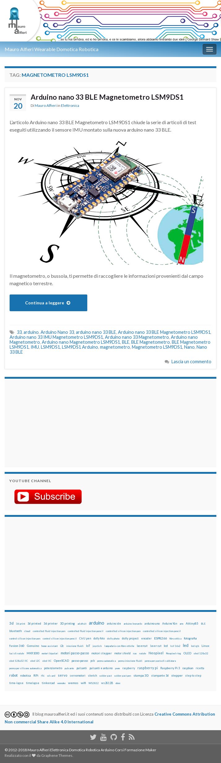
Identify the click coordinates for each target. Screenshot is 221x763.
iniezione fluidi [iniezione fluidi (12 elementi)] (75, 645)
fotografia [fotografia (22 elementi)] (190, 638)
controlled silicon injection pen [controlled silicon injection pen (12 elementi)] (123, 631)
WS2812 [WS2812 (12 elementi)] (94, 683)
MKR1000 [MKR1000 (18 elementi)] (33, 653)
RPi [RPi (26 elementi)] (35, 675)
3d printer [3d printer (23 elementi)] (51, 623)
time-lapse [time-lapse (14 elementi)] (16, 683)
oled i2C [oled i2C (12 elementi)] (35, 660)
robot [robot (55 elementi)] (13, 675)
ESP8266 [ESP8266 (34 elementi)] (160, 638)
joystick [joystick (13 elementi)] (97, 645)
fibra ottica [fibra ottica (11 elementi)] (175, 638)
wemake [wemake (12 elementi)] (61, 683)
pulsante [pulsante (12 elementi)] (69, 668)
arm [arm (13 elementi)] (181, 623)
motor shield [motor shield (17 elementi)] (122, 653)
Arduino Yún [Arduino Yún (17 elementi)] (169, 623)
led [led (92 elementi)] (185, 645)
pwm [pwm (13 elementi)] (117, 668)
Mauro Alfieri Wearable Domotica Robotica (51, 49)
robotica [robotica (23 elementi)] (25, 675)
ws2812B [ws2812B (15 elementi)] (107, 683)
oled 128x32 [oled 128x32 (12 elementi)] (201, 653)
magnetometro (115, 347)
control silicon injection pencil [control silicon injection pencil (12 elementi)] (60, 638)
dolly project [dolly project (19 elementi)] (130, 638)
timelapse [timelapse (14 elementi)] (32, 683)
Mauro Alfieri (46, 105)
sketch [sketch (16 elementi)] (92, 675)
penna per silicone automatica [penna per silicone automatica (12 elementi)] (25, 668)
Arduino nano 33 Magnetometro (137, 337)
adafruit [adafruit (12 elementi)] (81, 623)
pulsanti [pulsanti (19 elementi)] (81, 668)
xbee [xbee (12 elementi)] (117, 683)
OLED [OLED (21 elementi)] (187, 653)
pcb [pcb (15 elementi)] (92, 660)
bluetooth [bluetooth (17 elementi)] (15, 631)
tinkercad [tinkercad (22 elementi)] (48, 683)
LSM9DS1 (50, 347)
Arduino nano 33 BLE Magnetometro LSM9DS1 (107, 97)
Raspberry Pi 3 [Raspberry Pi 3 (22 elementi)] (170, 668)
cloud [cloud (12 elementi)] (27, 631)
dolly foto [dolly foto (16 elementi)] (99, 638)
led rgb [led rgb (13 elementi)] (195, 645)
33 (19, 332)
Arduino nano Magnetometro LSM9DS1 (81, 342)
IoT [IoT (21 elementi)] (88, 645)
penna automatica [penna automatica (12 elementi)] (106, 660)
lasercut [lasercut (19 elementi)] (142, 645)
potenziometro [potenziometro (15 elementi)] (53, 668)
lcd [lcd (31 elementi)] (166, 645)
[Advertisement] (48, 422)
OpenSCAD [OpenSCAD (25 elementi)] (61, 660)
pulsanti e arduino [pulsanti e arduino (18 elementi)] (101, 668)
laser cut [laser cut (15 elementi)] (155, 645)
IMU (35, 347)
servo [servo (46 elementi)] (62, 675)
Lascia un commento (191, 361)
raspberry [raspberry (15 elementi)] (128, 668)
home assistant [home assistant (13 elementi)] (49, 645)
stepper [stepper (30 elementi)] (177, 675)
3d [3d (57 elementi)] (11, 623)
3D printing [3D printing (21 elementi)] (67, 623)
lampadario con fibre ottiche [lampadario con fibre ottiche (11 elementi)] (119, 645)
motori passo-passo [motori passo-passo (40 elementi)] (75, 653)
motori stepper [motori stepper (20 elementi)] (101, 653)
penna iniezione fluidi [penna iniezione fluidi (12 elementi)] (130, 660)
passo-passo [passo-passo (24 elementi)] (80, 660)
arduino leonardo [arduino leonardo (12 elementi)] (133, 623)
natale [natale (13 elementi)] (142, 653)
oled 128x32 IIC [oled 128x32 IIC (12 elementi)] (18, 660)
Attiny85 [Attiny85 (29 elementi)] (192, 623)
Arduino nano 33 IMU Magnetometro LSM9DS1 (56, 337)
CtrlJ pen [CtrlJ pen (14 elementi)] (85, 638)
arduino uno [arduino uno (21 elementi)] (152, 623)
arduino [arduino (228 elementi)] (96, 623)
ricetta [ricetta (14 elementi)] (200, 668)
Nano (189, 347)
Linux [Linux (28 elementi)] (205, 645)
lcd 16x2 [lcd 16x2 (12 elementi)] (175, 645)
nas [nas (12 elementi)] (135, 653)
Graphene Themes (56, 755)
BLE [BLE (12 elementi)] (203, 623)
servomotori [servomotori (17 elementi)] (77, 675)
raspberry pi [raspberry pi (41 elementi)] (147, 668)
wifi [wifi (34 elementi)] (83, 683)
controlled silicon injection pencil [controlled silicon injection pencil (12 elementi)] (162, 631)
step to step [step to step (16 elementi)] (193, 675)
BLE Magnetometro (150, 342)
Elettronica (70, 105)
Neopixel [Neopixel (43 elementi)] (156, 653)
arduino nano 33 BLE (96, 332)
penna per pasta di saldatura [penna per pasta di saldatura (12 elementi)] (160, 660)
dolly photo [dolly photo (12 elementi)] (113, 638)
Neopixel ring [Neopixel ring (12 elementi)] (173, 653)
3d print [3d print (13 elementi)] (20, 623)
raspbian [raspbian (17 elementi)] (187, 668)
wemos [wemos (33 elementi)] (73, 683)
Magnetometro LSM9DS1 (157, 347)
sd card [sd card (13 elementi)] (51, 675)
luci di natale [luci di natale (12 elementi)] (16, 653)
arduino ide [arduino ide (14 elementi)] (114, 623)
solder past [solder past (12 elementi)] (105, 675)
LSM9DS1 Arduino (80, 347)
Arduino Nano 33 (57, 332)
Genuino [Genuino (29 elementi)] (33, 645)
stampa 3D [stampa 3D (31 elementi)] (141, 675)
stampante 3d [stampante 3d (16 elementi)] (160, 675)
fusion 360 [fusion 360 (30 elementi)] (16, 645)
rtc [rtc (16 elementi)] (43, 675)
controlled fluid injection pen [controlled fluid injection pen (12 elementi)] (49, 631)
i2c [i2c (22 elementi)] (62, 645)
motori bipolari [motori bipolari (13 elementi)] (50, 653)
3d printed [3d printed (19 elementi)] (34, 623)
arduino (31, 332)
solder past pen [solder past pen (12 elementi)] (122, 675)
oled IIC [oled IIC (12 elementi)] (46, 660)
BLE (125, 342)
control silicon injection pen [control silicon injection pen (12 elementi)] (24, 638)
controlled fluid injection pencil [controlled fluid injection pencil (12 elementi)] (85, 631)
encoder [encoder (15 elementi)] (146, 638)
